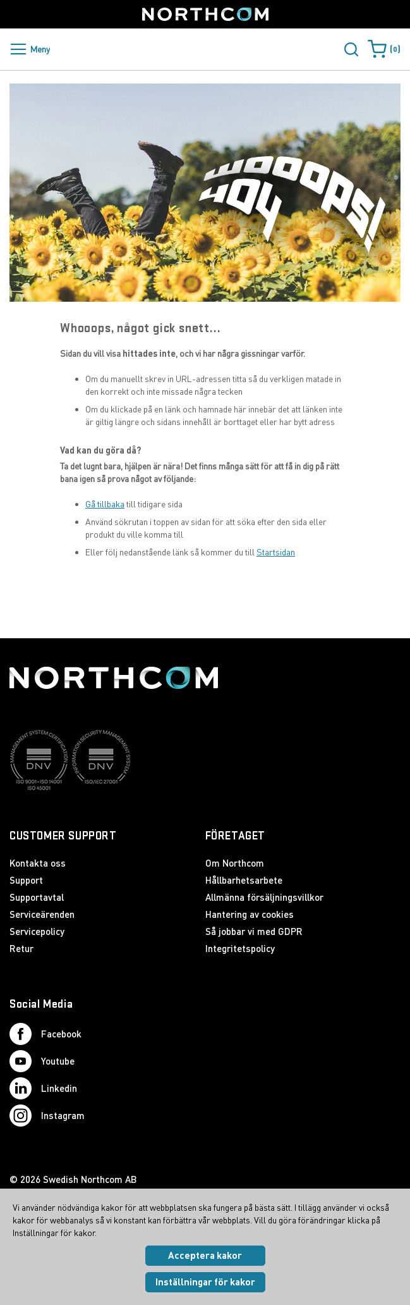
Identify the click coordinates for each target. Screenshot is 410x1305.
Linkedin (43, 1088)
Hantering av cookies (249, 914)
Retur (21, 948)
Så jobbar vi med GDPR (254, 931)
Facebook (45, 1034)
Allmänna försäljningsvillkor (264, 897)
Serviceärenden (42, 914)
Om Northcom (234, 863)
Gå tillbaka (104, 503)
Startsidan (275, 552)
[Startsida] (205, 14)
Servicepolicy (36, 931)
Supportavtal (36, 897)
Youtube (42, 1061)
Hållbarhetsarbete (243, 880)
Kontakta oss (37, 863)
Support (26, 880)
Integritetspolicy (240, 948)
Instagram (47, 1115)
